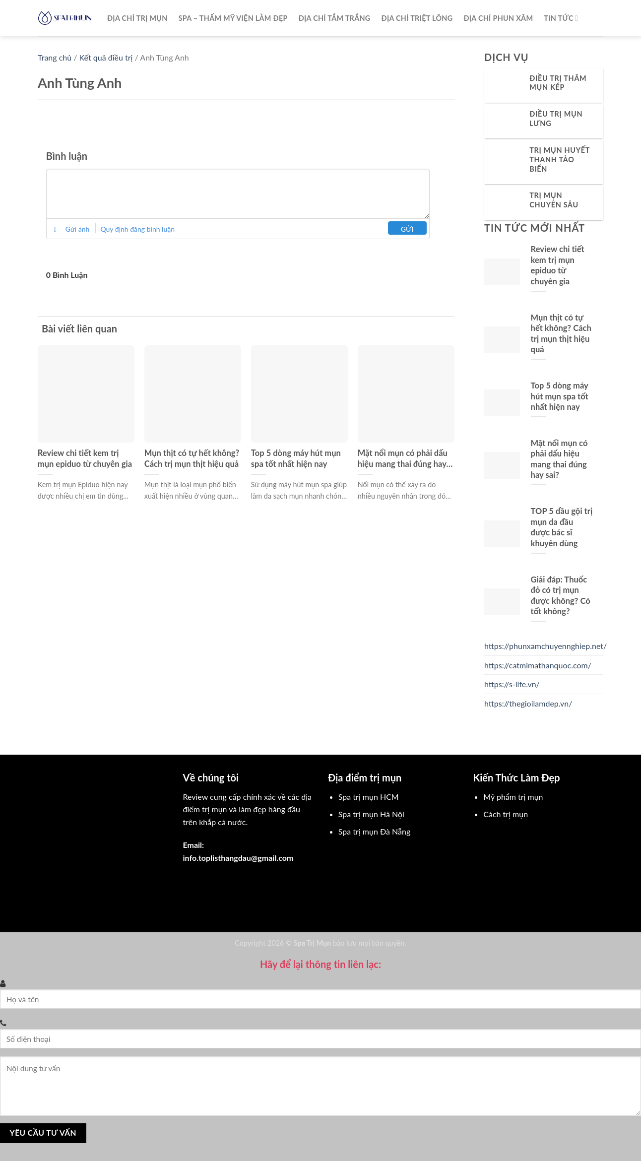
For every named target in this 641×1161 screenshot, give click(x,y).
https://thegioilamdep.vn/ (528, 703)
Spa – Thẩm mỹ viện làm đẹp (233, 18)
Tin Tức (561, 18)
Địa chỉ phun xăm (498, 18)
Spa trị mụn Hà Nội (371, 814)
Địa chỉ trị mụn (137, 18)
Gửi (407, 229)
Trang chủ (54, 57)
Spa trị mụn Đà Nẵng (374, 831)
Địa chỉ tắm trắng (335, 18)
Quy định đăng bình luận (137, 229)
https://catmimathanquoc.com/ (537, 665)
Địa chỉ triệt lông (417, 18)
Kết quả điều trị (106, 57)
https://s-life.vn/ (512, 684)
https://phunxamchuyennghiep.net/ (545, 645)
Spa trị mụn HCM (368, 796)
